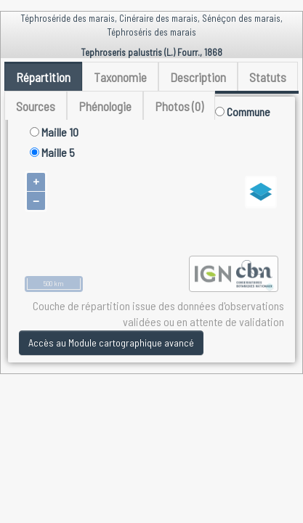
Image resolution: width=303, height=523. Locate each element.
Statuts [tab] (267, 77)
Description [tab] (198, 77)
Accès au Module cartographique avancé (111, 342)
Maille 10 (54, 132)
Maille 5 (52, 152)
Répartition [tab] (43, 77)
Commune (242, 111)
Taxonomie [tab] (120, 77)
